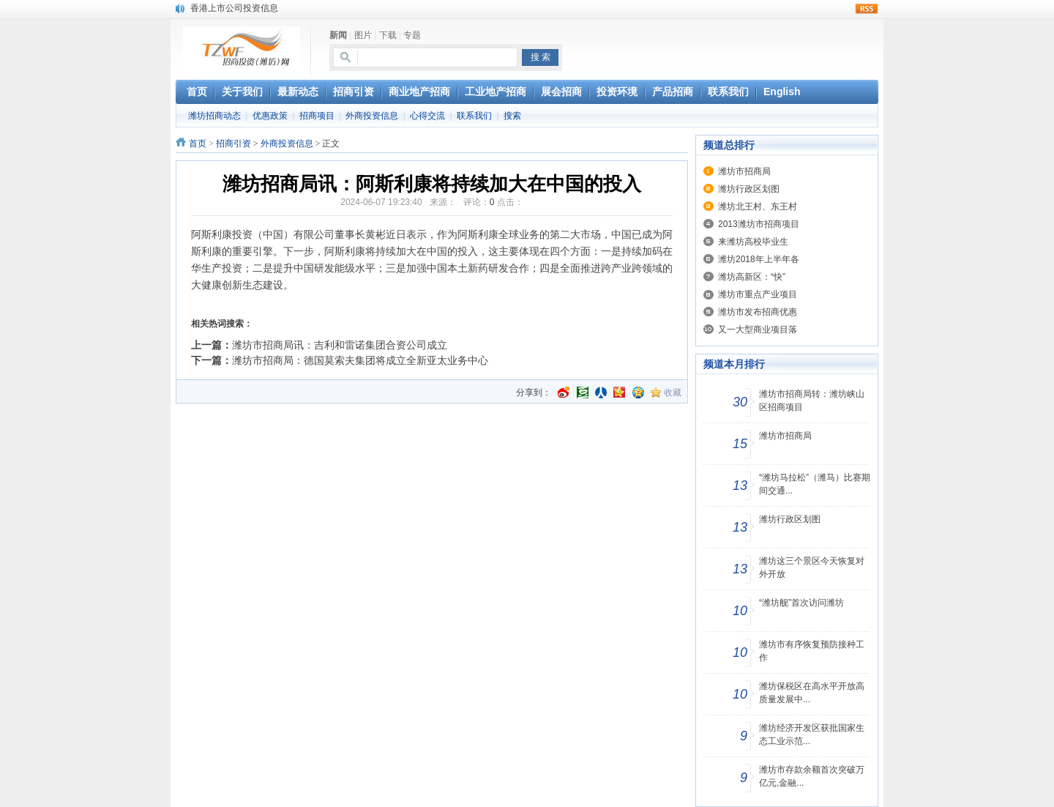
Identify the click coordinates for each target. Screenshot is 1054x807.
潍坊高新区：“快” (751, 277)
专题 (412, 35)
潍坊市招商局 (744, 171)
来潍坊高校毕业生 (753, 242)
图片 (363, 35)
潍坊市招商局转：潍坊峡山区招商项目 (811, 400)
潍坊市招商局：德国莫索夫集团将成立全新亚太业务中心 (360, 360)
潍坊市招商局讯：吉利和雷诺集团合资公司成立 (339, 345)
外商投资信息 (371, 116)
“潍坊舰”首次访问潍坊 (801, 603)
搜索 (512, 116)
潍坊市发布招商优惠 (757, 312)
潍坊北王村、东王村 (757, 206)
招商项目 (316, 116)
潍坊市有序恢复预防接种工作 (811, 651)
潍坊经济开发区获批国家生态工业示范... (811, 734)
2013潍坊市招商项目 (758, 224)
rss (866, 9)
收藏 (672, 392)
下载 (388, 35)
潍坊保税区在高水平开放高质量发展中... (811, 692)
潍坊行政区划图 (749, 189)
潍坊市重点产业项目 (757, 294)
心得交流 (427, 116)
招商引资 (233, 143)
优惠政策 (270, 116)
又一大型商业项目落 (757, 329)
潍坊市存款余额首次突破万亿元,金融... (811, 776)
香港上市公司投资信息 (234, 8)
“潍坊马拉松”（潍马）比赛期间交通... (814, 484)
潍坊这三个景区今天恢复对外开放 (811, 567)
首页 (197, 143)
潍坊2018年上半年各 (758, 259)
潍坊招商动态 (214, 116)
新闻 (338, 35)
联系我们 (474, 116)
